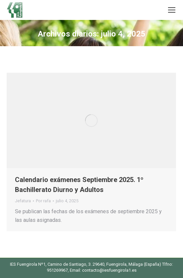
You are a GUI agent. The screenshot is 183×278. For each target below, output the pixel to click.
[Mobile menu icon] (171, 10)
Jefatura (23, 200)
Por (43, 200)
